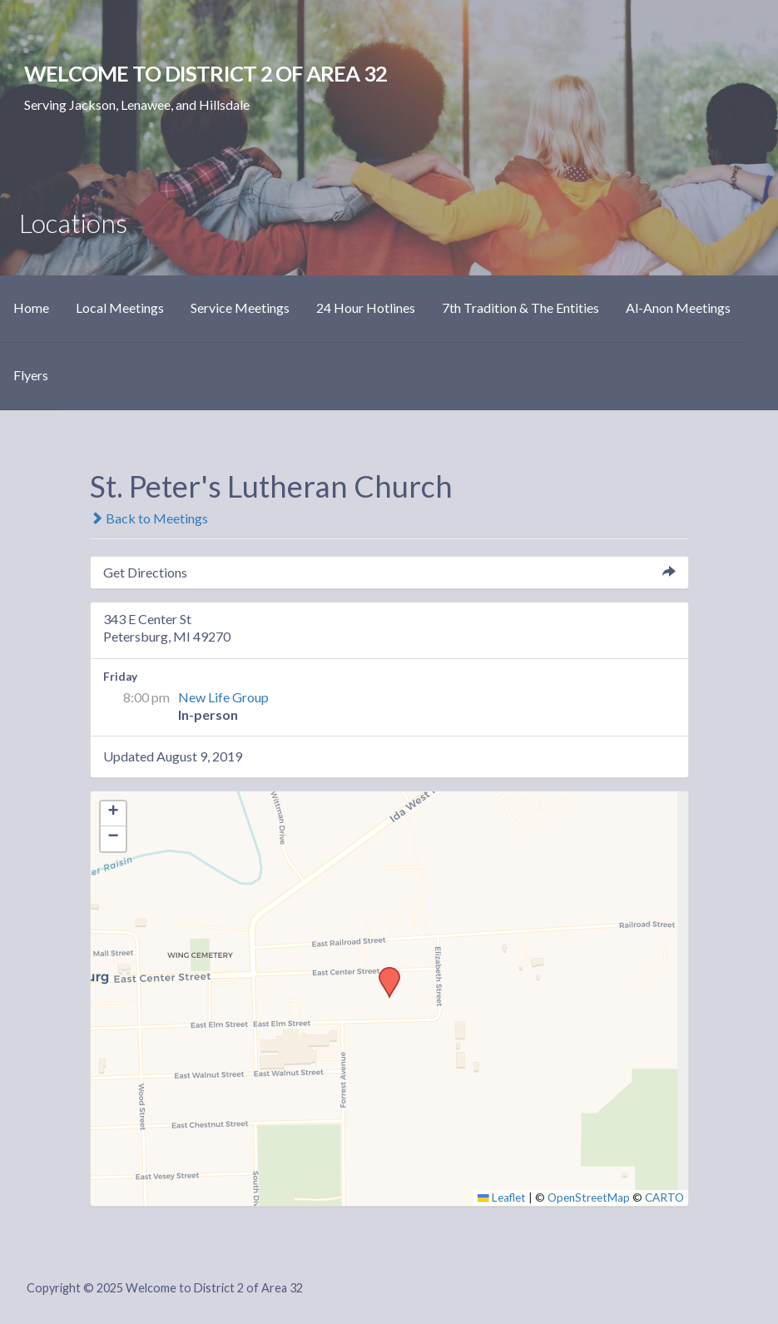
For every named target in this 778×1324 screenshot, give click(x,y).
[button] (384, 972)
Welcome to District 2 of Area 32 (205, 73)
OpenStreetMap (589, 1197)
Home (31, 307)
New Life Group (223, 697)
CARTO (664, 1197)
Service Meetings (240, 307)
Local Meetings (120, 307)
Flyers (30, 375)
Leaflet (502, 1197)
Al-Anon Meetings (678, 307)
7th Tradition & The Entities (520, 307)
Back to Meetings (149, 518)
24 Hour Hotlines (365, 307)
